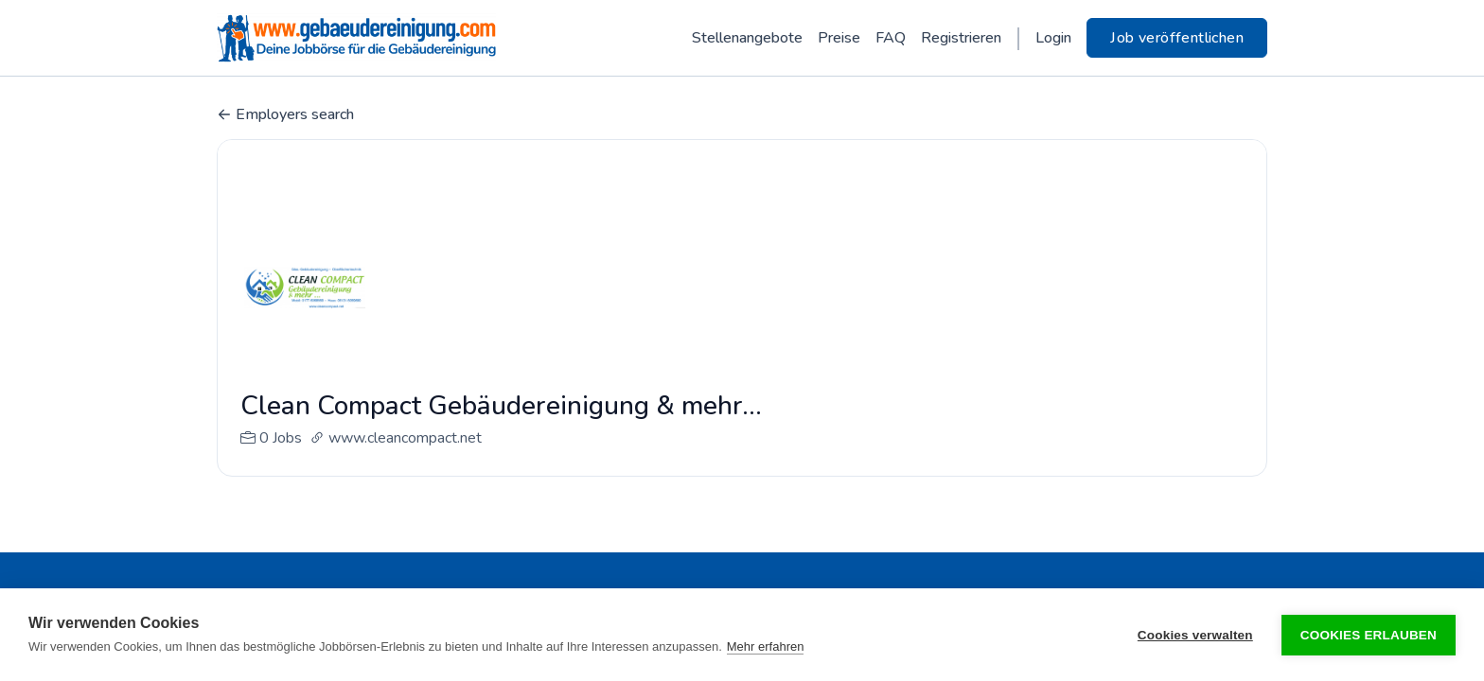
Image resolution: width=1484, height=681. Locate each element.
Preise (839, 37)
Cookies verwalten (1195, 635)
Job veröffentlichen (1177, 37)
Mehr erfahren (765, 646)
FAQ (890, 37)
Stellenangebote (747, 37)
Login (1053, 37)
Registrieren (961, 37)
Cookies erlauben (1368, 635)
